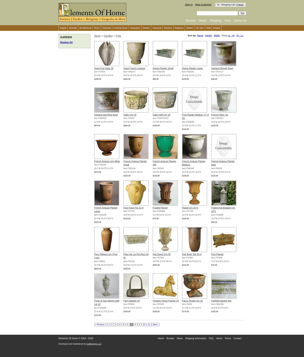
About (219, 338)
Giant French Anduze (134, 68)
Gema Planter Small (163, 68)
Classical (106, 28)
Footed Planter (160, 207)
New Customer (203, 4)
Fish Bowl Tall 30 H (192, 254)
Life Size (199, 28)
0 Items (240, 4)
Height (208, 35)
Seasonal (156, 28)
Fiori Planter (217, 254)
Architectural (85, 28)
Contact (238, 338)
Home (161, 338)
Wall (208, 28)
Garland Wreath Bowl (222, 68)
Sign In (189, 4)
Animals (73, 28)
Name (200, 35)
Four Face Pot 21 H (134, 207)
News (202, 20)
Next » (155, 324)
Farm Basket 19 (132, 300)
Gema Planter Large (192, 68)
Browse (191, 20)
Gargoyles (135, 28)
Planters (168, 28)
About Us (240, 20)
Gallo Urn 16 (130, 115)
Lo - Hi (231, 35)
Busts (97, 28)
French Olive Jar (219, 115)
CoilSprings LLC (93, 344)
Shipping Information (195, 338)
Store (97, 35)
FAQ (228, 20)
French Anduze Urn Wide (107, 161)
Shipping (215, 20)
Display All (66, 42)
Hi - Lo (239, 35)
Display (216, 28)
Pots (118, 35)
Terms (228, 338)
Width (217, 35)
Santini (189, 28)
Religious (179, 28)
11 (149, 324)
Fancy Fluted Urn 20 (192, 300)
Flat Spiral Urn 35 (162, 254)
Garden (146, 28)
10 (144, 324)
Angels (63, 28)
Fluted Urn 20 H (190, 207)
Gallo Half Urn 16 (161, 115)
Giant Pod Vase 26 (103, 68)
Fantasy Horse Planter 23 (166, 300)
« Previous (99, 324)
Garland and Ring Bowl (106, 115)
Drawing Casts (120, 28)
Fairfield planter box (221, 300)
